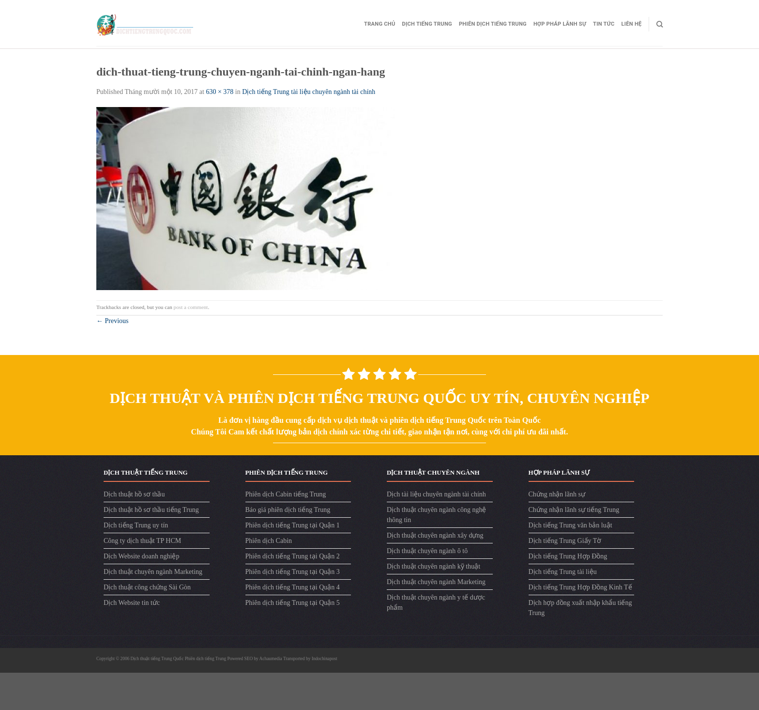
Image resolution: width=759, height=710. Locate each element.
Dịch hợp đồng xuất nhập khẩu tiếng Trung (580, 608)
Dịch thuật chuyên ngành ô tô (427, 551)
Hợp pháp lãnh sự (559, 24)
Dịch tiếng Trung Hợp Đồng (568, 556)
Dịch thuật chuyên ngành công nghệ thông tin (436, 515)
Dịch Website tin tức (132, 602)
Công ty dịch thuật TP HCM (142, 540)
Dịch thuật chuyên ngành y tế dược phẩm (436, 602)
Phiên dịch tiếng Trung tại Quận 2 (292, 556)
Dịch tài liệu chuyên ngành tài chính (436, 494)
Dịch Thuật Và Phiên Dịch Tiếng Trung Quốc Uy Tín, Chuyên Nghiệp (379, 398)
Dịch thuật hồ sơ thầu (134, 494)
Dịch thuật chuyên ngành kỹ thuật (433, 566)
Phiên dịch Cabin (268, 540)
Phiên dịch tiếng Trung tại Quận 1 (292, 525)
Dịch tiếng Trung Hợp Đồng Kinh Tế (580, 587)
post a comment (191, 307)
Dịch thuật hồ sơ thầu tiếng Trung (151, 509)
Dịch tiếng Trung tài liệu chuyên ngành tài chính (308, 91)
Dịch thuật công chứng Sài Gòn (147, 587)
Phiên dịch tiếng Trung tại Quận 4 (292, 587)
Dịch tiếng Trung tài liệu (563, 571)
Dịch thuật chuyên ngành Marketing (153, 571)
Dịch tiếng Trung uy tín (136, 525)
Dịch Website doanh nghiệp (141, 556)
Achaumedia (270, 658)
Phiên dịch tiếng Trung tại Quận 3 (292, 571)
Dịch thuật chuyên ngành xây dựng (435, 535)
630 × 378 (219, 91)
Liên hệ (632, 24)
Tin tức (603, 24)
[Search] (659, 24)
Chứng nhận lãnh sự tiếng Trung (574, 509)
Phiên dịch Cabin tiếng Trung (285, 494)
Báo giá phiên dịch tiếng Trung (288, 509)
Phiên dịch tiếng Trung (493, 24)
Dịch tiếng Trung (427, 24)
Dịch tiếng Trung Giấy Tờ (565, 540)
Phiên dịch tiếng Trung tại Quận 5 (292, 602)
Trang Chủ (379, 24)
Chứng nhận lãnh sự (557, 494)
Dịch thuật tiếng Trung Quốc (158, 658)
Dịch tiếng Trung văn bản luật (570, 525)
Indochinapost (324, 658)
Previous (112, 320)
